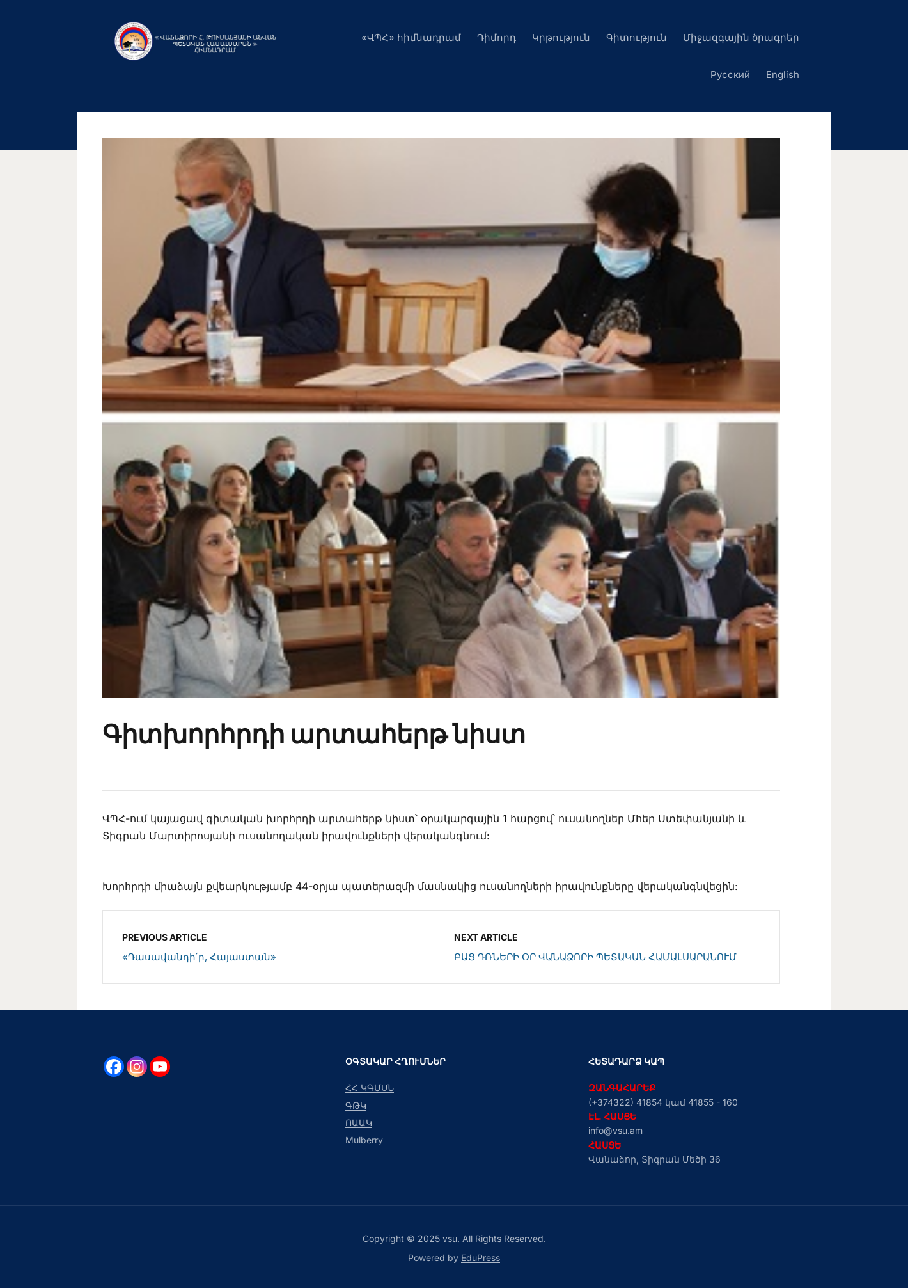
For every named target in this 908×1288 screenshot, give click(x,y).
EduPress (480, 1257)
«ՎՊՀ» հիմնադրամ (411, 37)
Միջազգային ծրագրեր (741, 37)
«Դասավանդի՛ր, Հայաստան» (199, 957)
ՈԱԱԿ (358, 1122)
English (782, 74)
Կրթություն (561, 37)
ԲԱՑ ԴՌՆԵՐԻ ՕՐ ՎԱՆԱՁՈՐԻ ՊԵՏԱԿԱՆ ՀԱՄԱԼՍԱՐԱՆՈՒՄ (595, 957)
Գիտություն (636, 37)
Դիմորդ (496, 37)
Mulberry (364, 1139)
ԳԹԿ (355, 1105)
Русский (730, 74)
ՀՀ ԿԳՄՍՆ (369, 1087)
